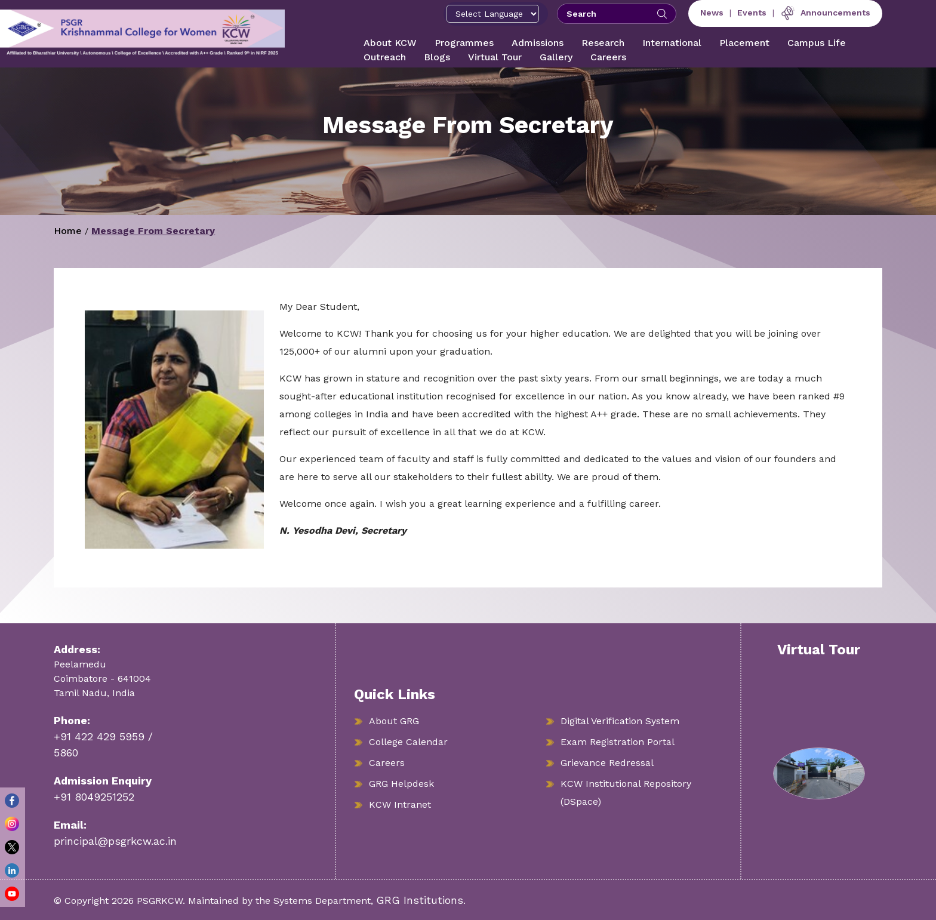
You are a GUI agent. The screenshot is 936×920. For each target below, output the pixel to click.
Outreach (385, 57)
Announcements (825, 12)
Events (751, 12)
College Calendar (408, 741)
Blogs (437, 57)
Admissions (538, 42)
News (711, 12)
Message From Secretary (153, 230)
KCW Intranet (400, 804)
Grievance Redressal (607, 762)
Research (602, 42)
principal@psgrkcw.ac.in (115, 841)
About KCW (390, 42)
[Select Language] (493, 14)
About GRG (394, 721)
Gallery (556, 57)
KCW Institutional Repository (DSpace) (626, 792)
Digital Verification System (620, 721)
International (671, 42)
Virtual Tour (495, 57)
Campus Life (816, 42)
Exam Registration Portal (618, 741)
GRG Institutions (419, 900)
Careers (608, 57)
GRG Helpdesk (401, 783)
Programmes (464, 42)
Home (68, 230)
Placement (744, 42)
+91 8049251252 (94, 796)
